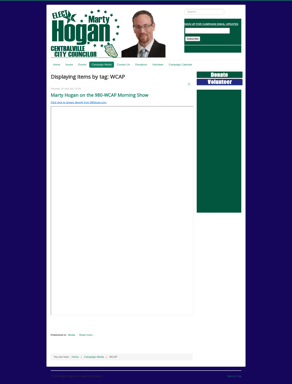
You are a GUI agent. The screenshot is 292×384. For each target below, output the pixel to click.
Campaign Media (102, 64)
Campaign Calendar (180, 64)
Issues (69, 64)
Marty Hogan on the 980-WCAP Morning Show (99, 95)
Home (56, 64)
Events (82, 64)
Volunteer (157, 64)
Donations (141, 64)
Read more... (86, 334)
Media (71, 334)
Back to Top (234, 376)
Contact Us (123, 64)
